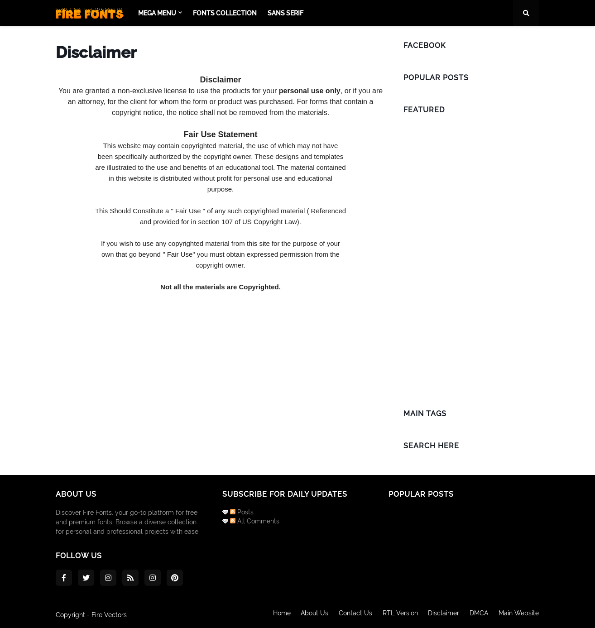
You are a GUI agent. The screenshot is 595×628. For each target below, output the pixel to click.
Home (279, 614)
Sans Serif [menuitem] (285, 13)
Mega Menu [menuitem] (157, 13)
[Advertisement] (471, 258)
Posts (242, 512)
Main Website (519, 614)
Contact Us (353, 614)
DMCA (479, 614)
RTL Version (399, 614)
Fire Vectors (109, 614)
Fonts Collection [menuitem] (225, 13)
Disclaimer (443, 614)
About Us (312, 614)
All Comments (254, 521)
